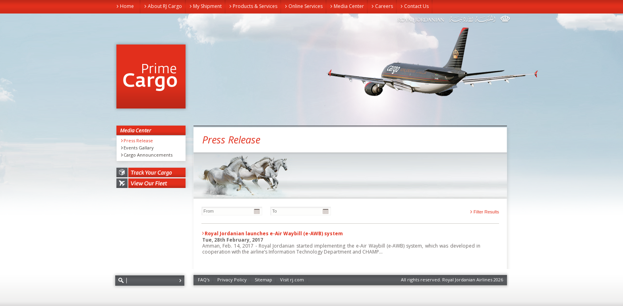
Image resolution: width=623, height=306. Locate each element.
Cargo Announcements (148, 155)
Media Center (349, 6)
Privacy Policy (232, 280)
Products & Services (255, 6)
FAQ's (203, 280)
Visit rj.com (292, 280)
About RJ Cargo (165, 6)
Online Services (305, 6)
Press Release (138, 140)
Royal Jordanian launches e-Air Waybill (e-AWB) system (274, 233)
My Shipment (207, 6)
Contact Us (416, 6)
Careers (384, 6)
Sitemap (263, 280)
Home (127, 6)
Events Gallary (139, 148)
